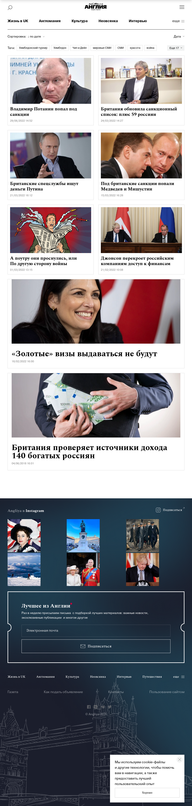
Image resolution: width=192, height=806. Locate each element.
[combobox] (36, 36)
